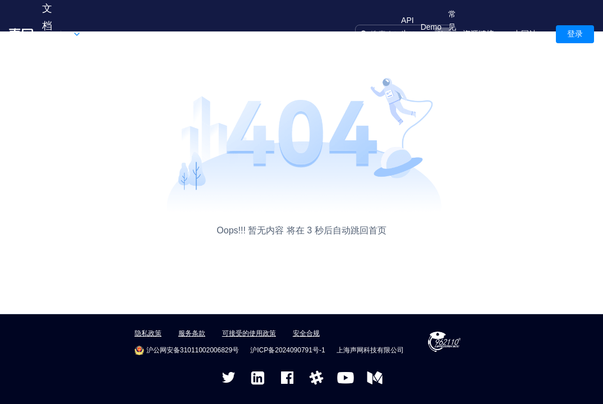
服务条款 (191, 333)
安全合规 (306, 333)
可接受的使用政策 (249, 333)
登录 (575, 33)
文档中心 (47, 34)
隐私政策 (148, 333)
